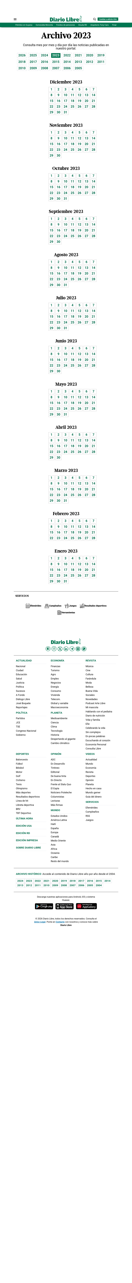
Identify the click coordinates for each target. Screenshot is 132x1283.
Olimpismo (21, 788)
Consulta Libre (93, 748)
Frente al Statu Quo (61, 784)
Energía (55, 686)
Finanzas (55, 666)
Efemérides (92, 807)
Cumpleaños (92, 811)
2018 (22, 62)
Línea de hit (22, 800)
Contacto (60, 922)
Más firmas (57, 805)
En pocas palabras (95, 736)
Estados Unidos (59, 816)
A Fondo (20, 695)
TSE (18, 726)
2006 (67, 68)
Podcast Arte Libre (95, 703)
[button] (94, 19)
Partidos (20, 718)
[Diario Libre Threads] (78, 649)
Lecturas (55, 800)
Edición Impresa (27, 840)
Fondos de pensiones (65, 25)
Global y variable (59, 703)
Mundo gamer (93, 792)
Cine (88, 670)
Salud (19, 678)
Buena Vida (92, 691)
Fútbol (19, 763)
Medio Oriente (58, 840)
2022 (67, 55)
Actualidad (24, 660)
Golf (18, 776)
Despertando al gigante (63, 739)
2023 (55, 55)
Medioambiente (59, 718)
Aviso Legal (39, 922)
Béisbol (20, 767)
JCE (18, 722)
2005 (78, 68)
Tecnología (56, 730)
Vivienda (55, 695)
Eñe (88, 724)
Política (20, 686)
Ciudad (19, 670)
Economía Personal (96, 744)
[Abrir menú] (15, 19)
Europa (54, 832)
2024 (44, 55)
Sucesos (20, 691)
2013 (78, 62)
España (55, 828)
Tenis (19, 784)
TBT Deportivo (23, 813)
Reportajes (21, 707)
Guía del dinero (94, 796)
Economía (57, 660)
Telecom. (56, 699)
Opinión (56, 754)
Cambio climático (60, 743)
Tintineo (55, 767)
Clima (54, 726)
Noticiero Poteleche (61, 792)
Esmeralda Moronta (44, 25)
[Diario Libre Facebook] (48, 648)
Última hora (24, 818)
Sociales (90, 695)
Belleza (89, 686)
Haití (53, 824)
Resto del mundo (60, 861)
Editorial (55, 772)
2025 (33, 55)
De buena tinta (58, 776)
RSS (88, 816)
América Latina (59, 820)
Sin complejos (93, 732)
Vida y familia (93, 720)
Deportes (22, 754)
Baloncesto (22, 759)
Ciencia (55, 722)
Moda (89, 682)
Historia (55, 735)
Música (89, 666)
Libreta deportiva (25, 805)
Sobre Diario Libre (28, 847)
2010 (22, 68)
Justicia (20, 682)
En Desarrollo (58, 763)
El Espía (55, 788)
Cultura (89, 674)
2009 (33, 68)
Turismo (55, 670)
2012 (89, 62)
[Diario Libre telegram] (72, 649)
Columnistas (57, 796)
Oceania (55, 853)
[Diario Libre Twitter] (60, 649)
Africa (54, 849)
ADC (53, 759)
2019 (101, 55)
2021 (78, 55)
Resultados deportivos (28, 796)
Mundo (55, 810)
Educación (21, 674)
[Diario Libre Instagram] (54, 648)
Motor (19, 772)
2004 (99, 885)
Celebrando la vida (95, 728)
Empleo (55, 678)
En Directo (56, 780)
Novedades (92, 699)
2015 (55, 62)
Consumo (56, 691)
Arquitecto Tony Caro (99, 25)
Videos (90, 754)
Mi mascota (92, 707)
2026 (22, 55)
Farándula (91, 678)
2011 (101, 62)
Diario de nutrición (95, 715)
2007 (55, 68)
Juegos (89, 820)
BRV (18, 809)
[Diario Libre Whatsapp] (84, 649)
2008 (44, 68)
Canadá (55, 836)
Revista (91, 660)
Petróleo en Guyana (23, 25)
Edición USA (24, 825)
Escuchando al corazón (98, 740)
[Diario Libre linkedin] (66, 649)
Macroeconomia (59, 707)
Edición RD (23, 833)
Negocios (56, 682)
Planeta (56, 712)
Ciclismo (20, 780)
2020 (89, 55)
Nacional (20, 666)
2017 (33, 62)
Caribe (54, 857)
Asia (53, 844)
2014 (67, 62)
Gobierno (21, 735)
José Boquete (23, 703)
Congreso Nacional (26, 730)
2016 (44, 62)
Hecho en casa (93, 788)
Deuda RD (82, 25)
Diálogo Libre (23, 699)
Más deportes (23, 792)
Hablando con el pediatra (99, 711)
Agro (53, 674)
